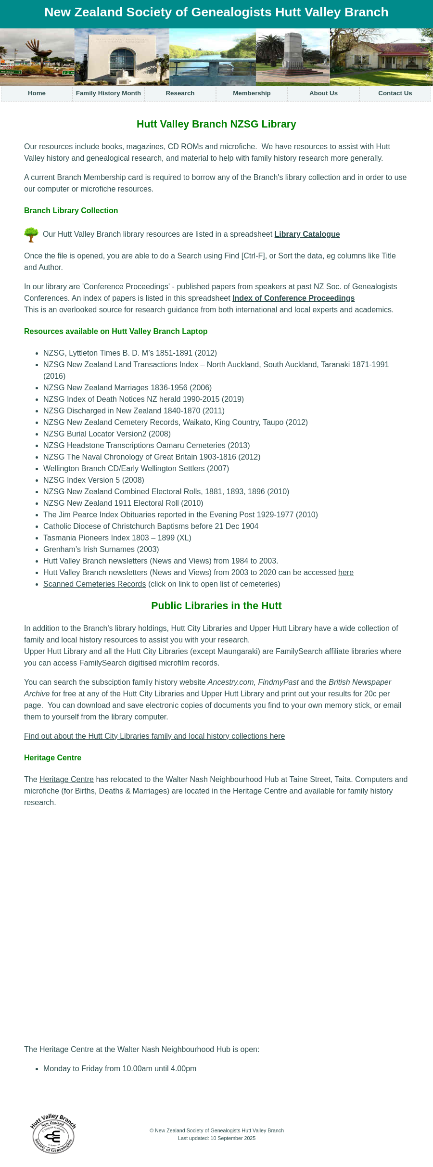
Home (37, 93)
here (346, 572)
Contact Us (395, 93)
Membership (252, 93)
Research (180, 93)
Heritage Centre (66, 779)
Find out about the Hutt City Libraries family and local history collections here (154, 736)
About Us (323, 93)
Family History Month (108, 93)
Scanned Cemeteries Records (94, 584)
